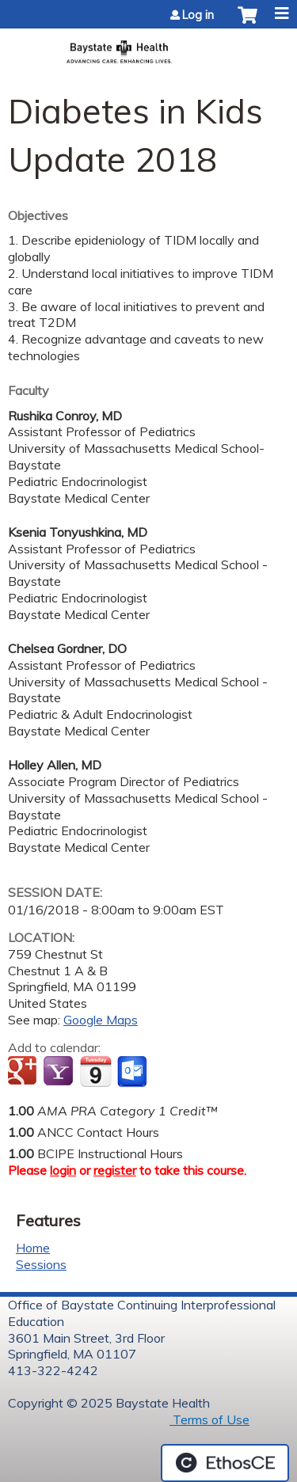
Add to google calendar (24, 1072)
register (114, 1170)
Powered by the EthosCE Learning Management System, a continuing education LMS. (225, 1463)
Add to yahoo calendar (60, 1072)
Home (33, 1248)
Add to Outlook (133, 1072)
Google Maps (100, 1020)
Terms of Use (209, 1419)
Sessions (41, 1264)
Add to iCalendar (95, 1071)
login (63, 1170)
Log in (198, 15)
